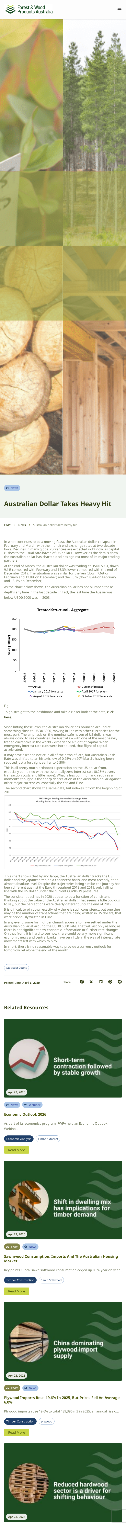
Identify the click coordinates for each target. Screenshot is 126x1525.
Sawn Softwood (51, 1280)
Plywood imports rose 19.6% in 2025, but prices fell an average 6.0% (62, 1400)
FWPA (7, 525)
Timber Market (48, 1138)
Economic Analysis (18, 1138)
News (22, 525)
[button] (82, 981)
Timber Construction (20, 1280)
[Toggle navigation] (117, 9)
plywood (46, 1421)
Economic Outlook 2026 (25, 1114)
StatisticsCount (16, 967)
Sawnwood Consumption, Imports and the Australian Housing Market (61, 1258)
